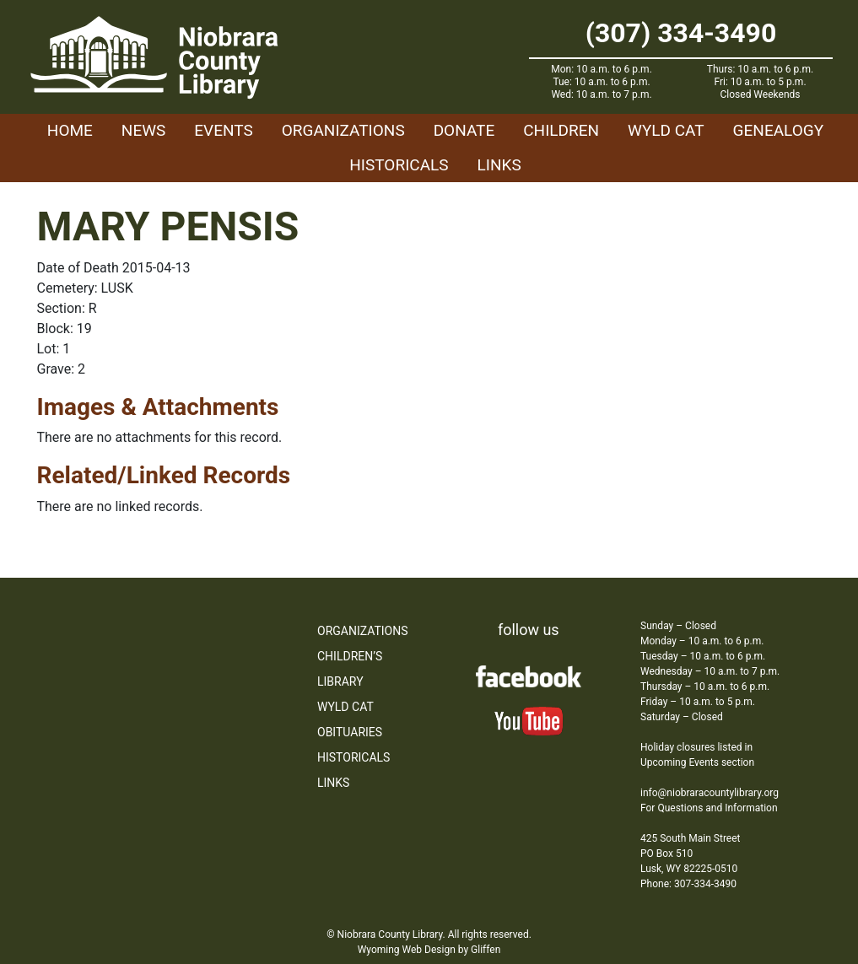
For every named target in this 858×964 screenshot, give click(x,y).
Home (70, 130)
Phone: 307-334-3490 (688, 884)
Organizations (343, 130)
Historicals (398, 165)
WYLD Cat (666, 130)
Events (223, 130)
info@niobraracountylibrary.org (709, 793)
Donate (464, 130)
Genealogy (778, 130)
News (143, 130)
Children (561, 130)
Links (499, 165)
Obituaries (349, 732)
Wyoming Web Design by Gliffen (429, 950)
